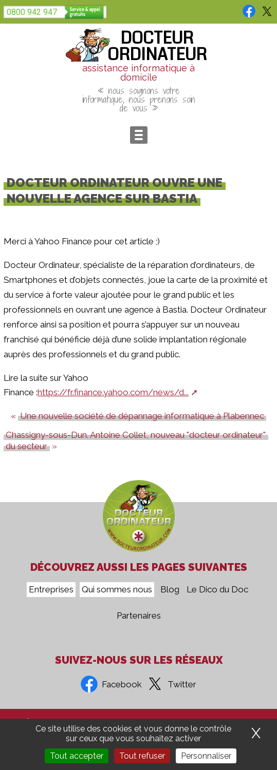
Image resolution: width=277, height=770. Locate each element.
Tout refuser (142, 756)
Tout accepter (76, 756)
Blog (169, 589)
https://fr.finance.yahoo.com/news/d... (113, 392)
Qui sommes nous (117, 589)
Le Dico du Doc (217, 589)
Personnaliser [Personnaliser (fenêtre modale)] (206, 756)
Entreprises (51, 589)
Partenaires (139, 615)
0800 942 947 (32, 12)
